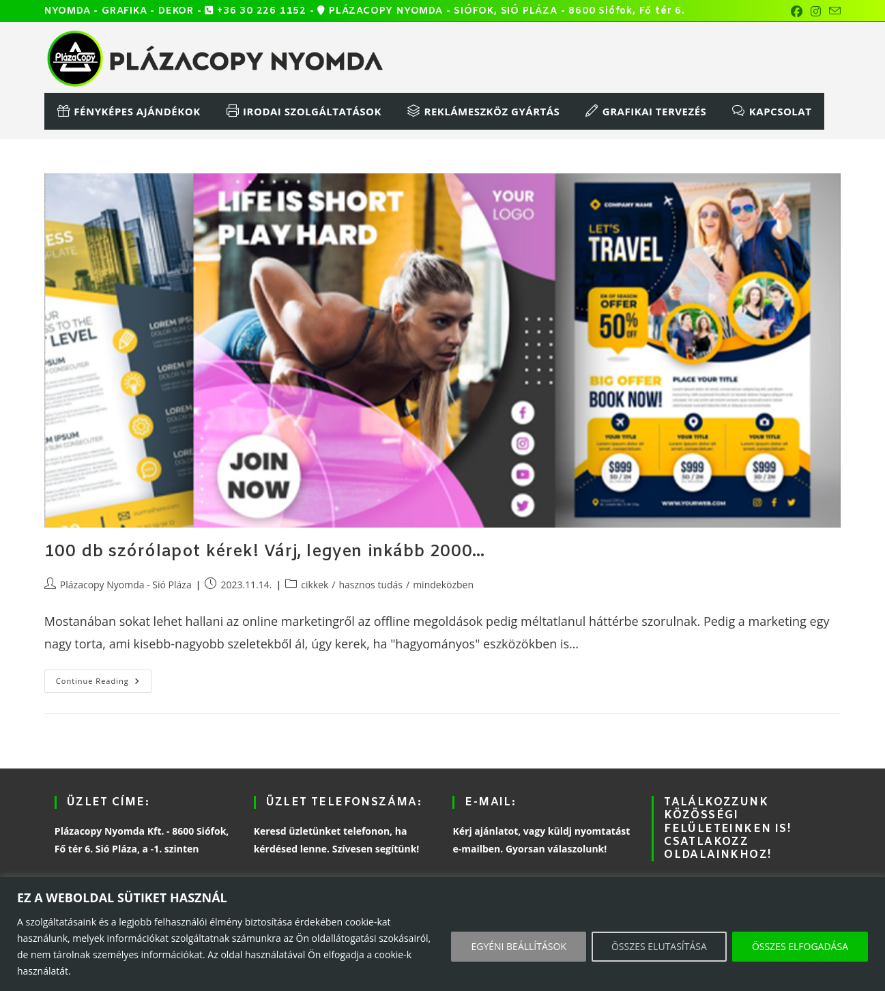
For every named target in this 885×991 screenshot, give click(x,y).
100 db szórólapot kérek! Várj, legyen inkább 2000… (264, 552)
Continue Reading (103, 678)
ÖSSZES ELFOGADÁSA (800, 946)
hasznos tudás (371, 584)
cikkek (314, 584)
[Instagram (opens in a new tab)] (816, 11)
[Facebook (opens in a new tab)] (797, 11)
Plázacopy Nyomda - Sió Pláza (126, 584)
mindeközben (443, 584)
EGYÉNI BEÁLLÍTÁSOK (518, 946)
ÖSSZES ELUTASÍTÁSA (659, 946)
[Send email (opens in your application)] (833, 11)
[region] (442, 934)
